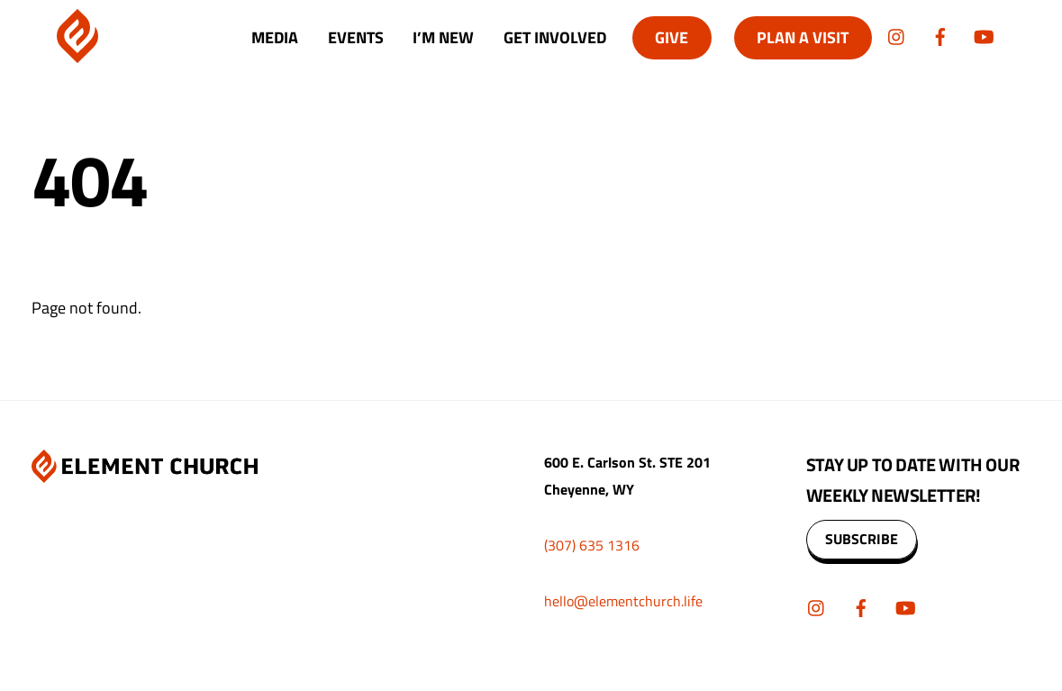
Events (356, 37)
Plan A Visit (803, 37)
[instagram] (897, 35)
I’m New (443, 37)
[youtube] (984, 35)
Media (274, 37)
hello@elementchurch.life (623, 601)
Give (671, 37)
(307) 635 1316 (592, 545)
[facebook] (940, 35)
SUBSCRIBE (861, 539)
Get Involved (555, 37)
